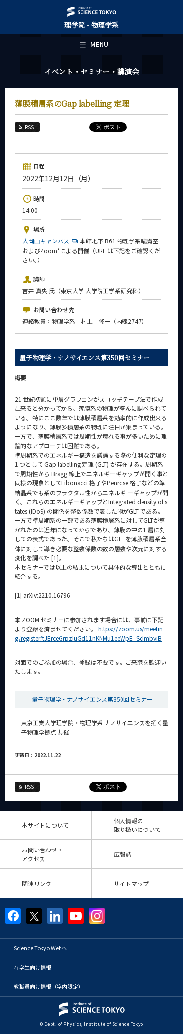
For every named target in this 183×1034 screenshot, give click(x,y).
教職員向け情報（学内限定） (48, 986)
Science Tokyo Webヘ (40, 948)
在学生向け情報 (32, 967)
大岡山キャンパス (51, 241)
